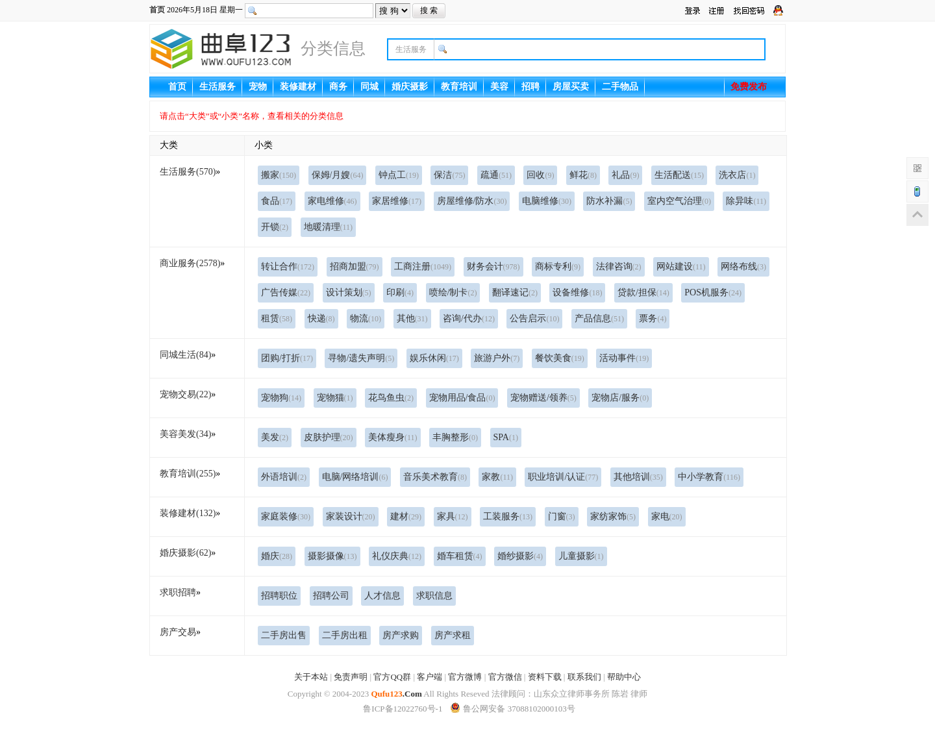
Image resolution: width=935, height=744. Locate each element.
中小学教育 (709, 477)
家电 (666, 516)
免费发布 (748, 87)
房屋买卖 (571, 87)
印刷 (400, 292)
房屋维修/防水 (472, 201)
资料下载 (545, 677)
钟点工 (399, 175)
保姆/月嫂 (338, 175)
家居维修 (396, 201)
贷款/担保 (643, 292)
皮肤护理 (328, 437)
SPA (505, 437)
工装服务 (507, 516)
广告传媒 (285, 292)
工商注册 (422, 266)
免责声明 (351, 677)
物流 (365, 318)
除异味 (746, 201)
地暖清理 (328, 227)
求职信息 (434, 596)
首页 (157, 9)
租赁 (276, 318)
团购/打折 (287, 358)
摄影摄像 (332, 556)
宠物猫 (335, 398)
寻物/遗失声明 (361, 358)
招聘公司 (331, 596)
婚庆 (276, 556)
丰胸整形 (455, 437)
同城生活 (185, 355)
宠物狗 (281, 398)
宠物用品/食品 (462, 398)
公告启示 (534, 318)
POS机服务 (713, 292)
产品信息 (599, 318)
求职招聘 (178, 592)
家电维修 (332, 201)
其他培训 (638, 477)
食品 (276, 201)
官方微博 (465, 677)
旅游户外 (496, 358)
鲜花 (583, 175)
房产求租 (452, 635)
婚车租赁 (459, 556)
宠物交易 (185, 394)
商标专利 (557, 266)
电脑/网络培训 (355, 477)
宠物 (258, 87)
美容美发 (185, 434)
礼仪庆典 (396, 556)
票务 (652, 318)
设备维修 (577, 292)
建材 (405, 516)
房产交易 (178, 632)
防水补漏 (609, 201)
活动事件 (624, 358)
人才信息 (382, 596)
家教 (497, 477)
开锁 (274, 227)
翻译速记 (515, 292)
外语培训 (283, 477)
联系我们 (584, 677)
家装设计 (350, 516)
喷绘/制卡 (453, 292)
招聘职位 (279, 596)
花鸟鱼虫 (391, 398)
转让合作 (287, 266)
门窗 (561, 516)
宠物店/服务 (620, 398)
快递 (321, 318)
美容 (499, 87)
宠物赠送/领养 (543, 398)
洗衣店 (737, 175)
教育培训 (459, 87)
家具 (452, 516)
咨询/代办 (469, 318)
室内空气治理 (679, 201)
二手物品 (620, 87)
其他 (412, 318)
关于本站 (311, 677)
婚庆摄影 (410, 87)
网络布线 (743, 266)
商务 (338, 87)
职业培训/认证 (563, 477)
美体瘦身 (393, 437)
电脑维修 (546, 201)
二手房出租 (345, 635)
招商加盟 (354, 266)
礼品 (625, 175)
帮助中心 (624, 677)
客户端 (429, 677)
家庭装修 (285, 516)
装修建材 (298, 87)
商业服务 (190, 263)
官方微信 (505, 677)
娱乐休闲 (434, 358)
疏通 (496, 175)
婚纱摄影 (520, 556)
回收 (540, 175)
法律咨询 (619, 266)
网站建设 (681, 266)
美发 (274, 437)
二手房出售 (283, 635)
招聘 (530, 87)
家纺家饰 (613, 516)
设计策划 (348, 292)
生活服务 (217, 87)
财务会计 (493, 266)
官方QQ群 (392, 677)
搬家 (278, 175)
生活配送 (679, 175)
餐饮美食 (559, 358)
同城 (369, 87)
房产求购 (400, 635)
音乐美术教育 (435, 477)
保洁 (449, 175)
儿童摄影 (581, 556)
